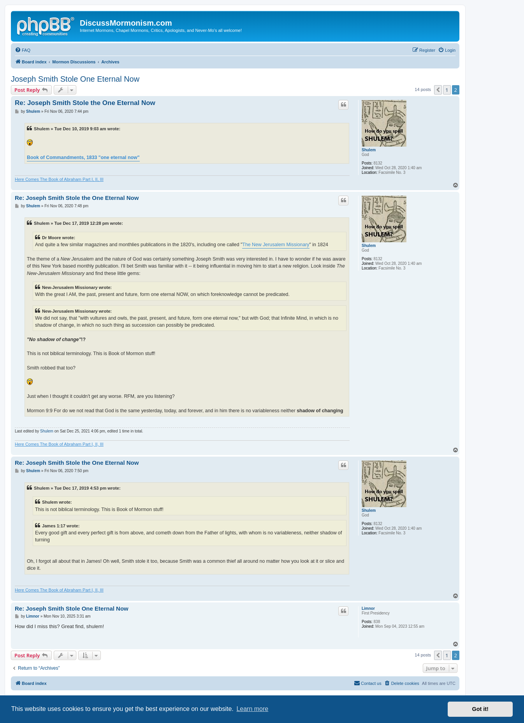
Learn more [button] (252, 708)
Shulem (369, 150)
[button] (438, 90)
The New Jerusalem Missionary (275, 244)
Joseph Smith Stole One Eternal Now (75, 79)
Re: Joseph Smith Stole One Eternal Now (71, 608)
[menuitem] (22, 50)
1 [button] (446, 89)
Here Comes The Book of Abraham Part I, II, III (59, 179)
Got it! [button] (480, 709)
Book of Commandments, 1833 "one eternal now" (83, 157)
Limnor (368, 608)
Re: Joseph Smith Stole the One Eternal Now (85, 103)
